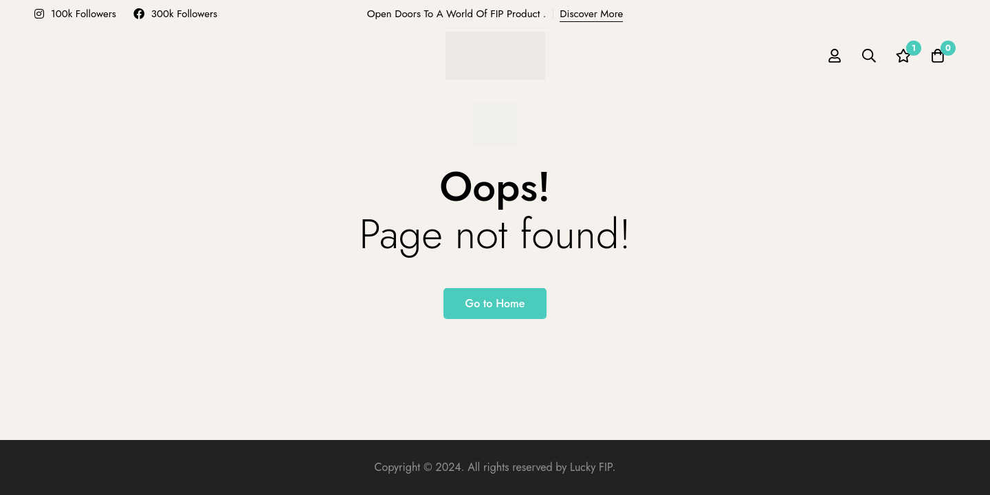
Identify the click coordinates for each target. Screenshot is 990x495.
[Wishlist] (903, 55)
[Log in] (834, 55)
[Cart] (938, 55)
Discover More (591, 13)
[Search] (869, 55)
